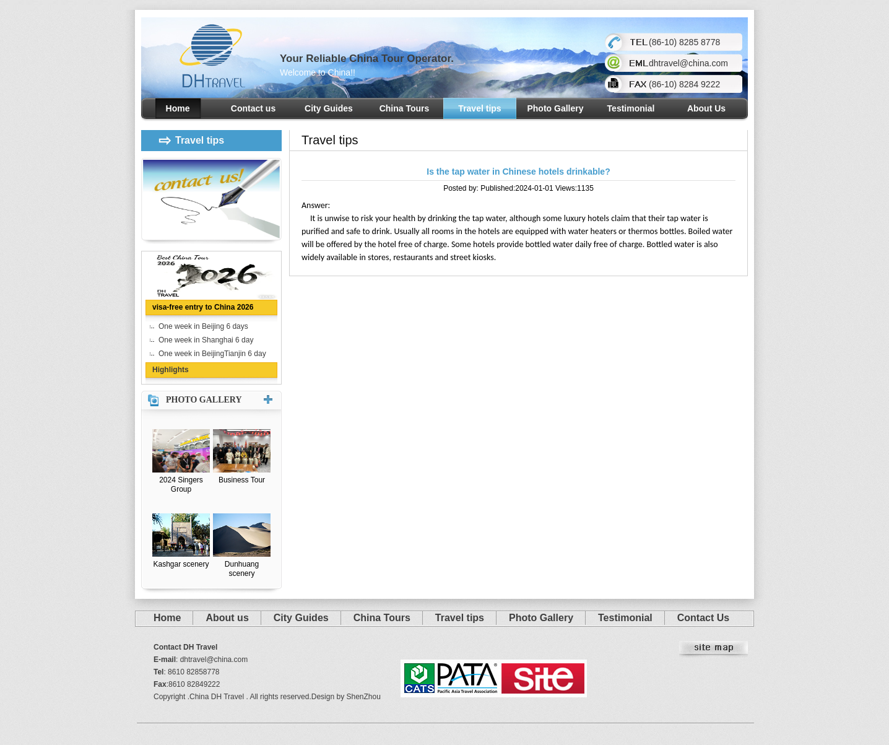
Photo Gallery (555, 108)
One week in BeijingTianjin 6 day (212, 353)
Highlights (170, 369)
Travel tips (479, 108)
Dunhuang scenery (242, 569)
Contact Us (703, 617)
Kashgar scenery (181, 564)
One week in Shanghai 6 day (205, 340)
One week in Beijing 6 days (203, 326)
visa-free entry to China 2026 (202, 307)
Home (178, 108)
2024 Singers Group (181, 485)
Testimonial (631, 108)
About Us (706, 108)
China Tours (404, 108)
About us (227, 617)
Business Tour (242, 480)
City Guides (329, 108)
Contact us (253, 108)
